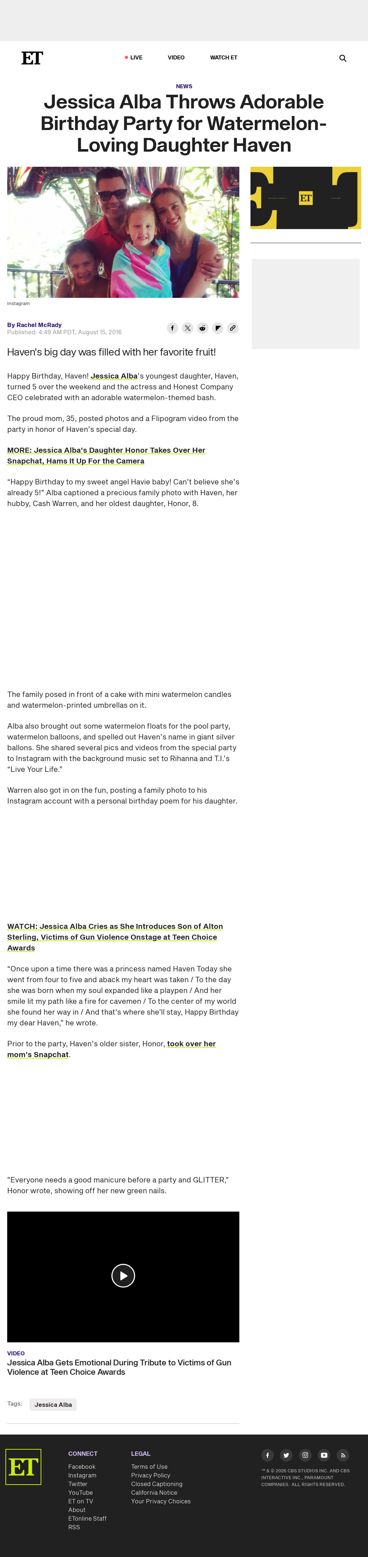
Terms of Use (149, 1467)
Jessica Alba (114, 376)
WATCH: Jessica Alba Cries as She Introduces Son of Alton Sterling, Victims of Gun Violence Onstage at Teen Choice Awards (115, 937)
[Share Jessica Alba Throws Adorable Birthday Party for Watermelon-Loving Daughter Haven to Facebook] (172, 329)
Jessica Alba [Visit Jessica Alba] (53, 1405)
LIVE (136, 58)
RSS (74, 1527)
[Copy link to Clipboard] (232, 329)
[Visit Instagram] (305, 1456)
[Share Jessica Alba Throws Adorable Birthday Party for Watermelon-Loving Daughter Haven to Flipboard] (217, 329)
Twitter (78, 1484)
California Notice (154, 1493)
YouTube (80, 1493)
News (184, 86)
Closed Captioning (157, 1484)
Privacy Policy (150, 1475)
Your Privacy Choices (161, 1501)
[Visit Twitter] (286, 1456)
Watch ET (224, 58)
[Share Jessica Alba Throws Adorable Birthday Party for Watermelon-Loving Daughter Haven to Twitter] (187, 329)
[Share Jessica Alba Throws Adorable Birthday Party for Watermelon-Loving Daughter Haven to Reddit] (202, 329)
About (77, 1510)
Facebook (82, 1467)
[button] (123, 1276)
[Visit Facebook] (267, 1456)
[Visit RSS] (343, 1456)
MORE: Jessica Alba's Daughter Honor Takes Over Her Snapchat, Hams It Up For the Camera (106, 456)
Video (176, 58)
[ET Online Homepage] (32, 58)
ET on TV (80, 1501)
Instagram (82, 1475)
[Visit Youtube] (324, 1456)
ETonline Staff (87, 1519)
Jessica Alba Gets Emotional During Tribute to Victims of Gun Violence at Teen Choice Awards (119, 1367)
